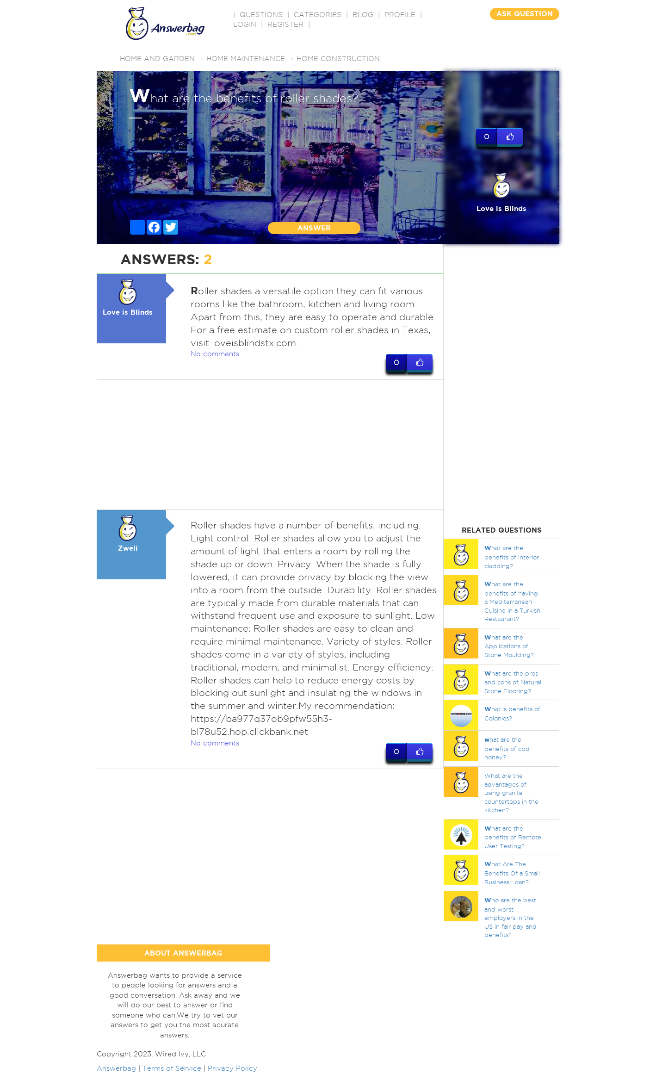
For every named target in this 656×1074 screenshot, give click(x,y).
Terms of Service (171, 1068)
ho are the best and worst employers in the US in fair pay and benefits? (510, 917)
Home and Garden (157, 58)
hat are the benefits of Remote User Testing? (512, 837)
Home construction (338, 58)
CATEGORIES (317, 15)
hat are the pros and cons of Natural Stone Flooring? (512, 682)
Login (244, 24)
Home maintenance (245, 58)
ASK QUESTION (524, 14)
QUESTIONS (261, 15)
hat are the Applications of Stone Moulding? (509, 646)
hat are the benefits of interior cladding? (511, 557)
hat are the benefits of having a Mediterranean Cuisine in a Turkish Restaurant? (512, 601)
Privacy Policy (232, 1068)
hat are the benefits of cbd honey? (507, 748)
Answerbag (116, 1068)
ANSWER (314, 228)
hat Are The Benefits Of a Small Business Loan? (512, 873)
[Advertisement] (270, 444)
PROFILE (399, 15)
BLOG (363, 15)
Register (285, 24)
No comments (215, 354)
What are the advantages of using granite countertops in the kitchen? (511, 792)
